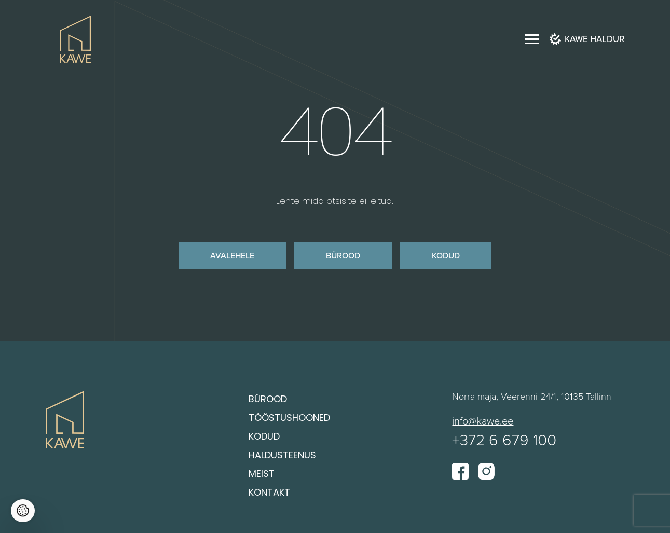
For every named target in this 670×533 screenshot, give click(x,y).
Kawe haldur (587, 39)
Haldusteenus (282, 456)
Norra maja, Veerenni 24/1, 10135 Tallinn (531, 396)
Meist (262, 475)
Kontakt (269, 493)
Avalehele (232, 255)
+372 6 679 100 (504, 440)
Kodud (446, 255)
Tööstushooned (289, 418)
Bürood (343, 255)
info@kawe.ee (482, 421)
